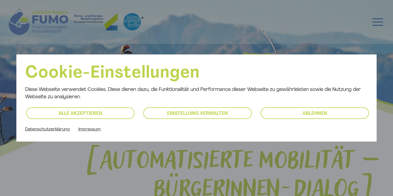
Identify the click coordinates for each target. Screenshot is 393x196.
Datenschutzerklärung (47, 129)
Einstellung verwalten (197, 113)
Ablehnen (314, 113)
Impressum (89, 129)
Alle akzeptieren (80, 113)
